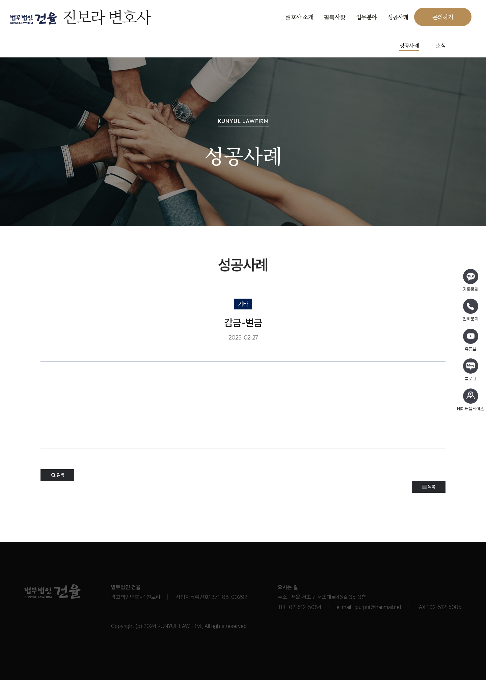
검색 (57, 475)
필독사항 (335, 16)
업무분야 (366, 16)
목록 (428, 486)
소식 (441, 45)
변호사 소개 (299, 16)
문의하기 (442, 16)
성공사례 (397, 16)
